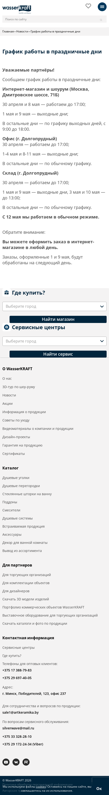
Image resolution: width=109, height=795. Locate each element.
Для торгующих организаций (26, 574)
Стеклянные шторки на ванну (27, 494)
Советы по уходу (15, 420)
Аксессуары (12, 534)
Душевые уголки (15, 477)
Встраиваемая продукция (23, 526)
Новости (22, 31)
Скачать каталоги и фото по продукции (34, 623)
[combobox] (54, 306)
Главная (8, 31)
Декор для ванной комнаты (25, 542)
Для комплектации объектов (25, 583)
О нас (7, 378)
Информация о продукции (24, 412)
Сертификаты (13, 453)
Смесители (11, 510)
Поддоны (9, 502)
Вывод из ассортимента (22, 550)
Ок (99, 788)
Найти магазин (58, 319)
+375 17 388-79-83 (17, 670)
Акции (7, 403)
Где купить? (11, 655)
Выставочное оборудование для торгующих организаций (50, 615)
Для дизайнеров (15, 591)
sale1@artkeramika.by (20, 712)
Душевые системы (17, 518)
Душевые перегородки (21, 485)
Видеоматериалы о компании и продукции (37, 428)
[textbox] (22, 306)
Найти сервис (58, 354)
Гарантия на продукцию (22, 445)
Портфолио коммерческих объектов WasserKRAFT (43, 607)
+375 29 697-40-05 (17, 677)
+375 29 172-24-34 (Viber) (22, 744)
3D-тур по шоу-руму (18, 387)
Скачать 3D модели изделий (25, 599)
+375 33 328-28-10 (17, 736)
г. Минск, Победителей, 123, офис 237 (34, 693)
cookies (41, 787)
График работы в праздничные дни (55, 31)
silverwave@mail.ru (18, 728)
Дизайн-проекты (16, 437)
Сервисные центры (18, 647)
